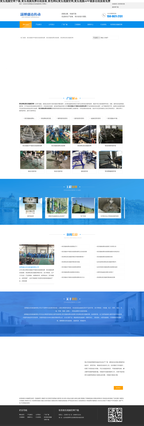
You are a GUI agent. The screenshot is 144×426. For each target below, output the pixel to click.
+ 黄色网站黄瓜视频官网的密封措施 (70, 262)
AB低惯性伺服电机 (91, 400)
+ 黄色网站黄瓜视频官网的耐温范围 (105, 277)
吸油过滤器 (70, 398)
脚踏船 (83, 398)
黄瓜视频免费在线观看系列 (31, 118)
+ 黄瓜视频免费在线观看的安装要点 (70, 272)
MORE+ (118, 388)
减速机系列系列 (96, 118)
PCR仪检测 (114, 400)
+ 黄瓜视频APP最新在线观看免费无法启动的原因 (74, 251)
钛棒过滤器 (77, 398)
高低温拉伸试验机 (108, 398)
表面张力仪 (28, 400)
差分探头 (64, 398)
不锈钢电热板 (89, 398)
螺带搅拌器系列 (62, 118)
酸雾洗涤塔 (31, 398)
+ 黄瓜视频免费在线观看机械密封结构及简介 (108, 251)
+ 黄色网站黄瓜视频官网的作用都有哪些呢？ (72, 256)
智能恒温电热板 (62, 400)
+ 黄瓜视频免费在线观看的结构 (104, 256)
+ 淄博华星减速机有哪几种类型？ (105, 272)
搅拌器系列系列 (79, 118)
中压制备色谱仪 (25, 403)
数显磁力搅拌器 (56, 398)
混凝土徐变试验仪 (46, 400)
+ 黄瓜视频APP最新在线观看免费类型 (71, 267)
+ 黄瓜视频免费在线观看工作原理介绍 (106, 246)
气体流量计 (116, 398)
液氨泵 (43, 398)
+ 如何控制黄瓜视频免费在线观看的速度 (106, 267)
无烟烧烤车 (38, 398)
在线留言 (114, 4)
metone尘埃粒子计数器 (104, 400)
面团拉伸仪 (55, 400)
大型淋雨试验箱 (36, 400)
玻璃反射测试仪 (97, 398)
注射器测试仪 (82, 400)
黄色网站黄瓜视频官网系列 (47, 118)
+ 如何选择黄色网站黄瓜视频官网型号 (106, 262)
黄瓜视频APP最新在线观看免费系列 (114, 118)
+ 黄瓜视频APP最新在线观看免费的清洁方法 (72, 277)
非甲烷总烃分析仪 (73, 400)
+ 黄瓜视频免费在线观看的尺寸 (69, 246)
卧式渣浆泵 (49, 398)
